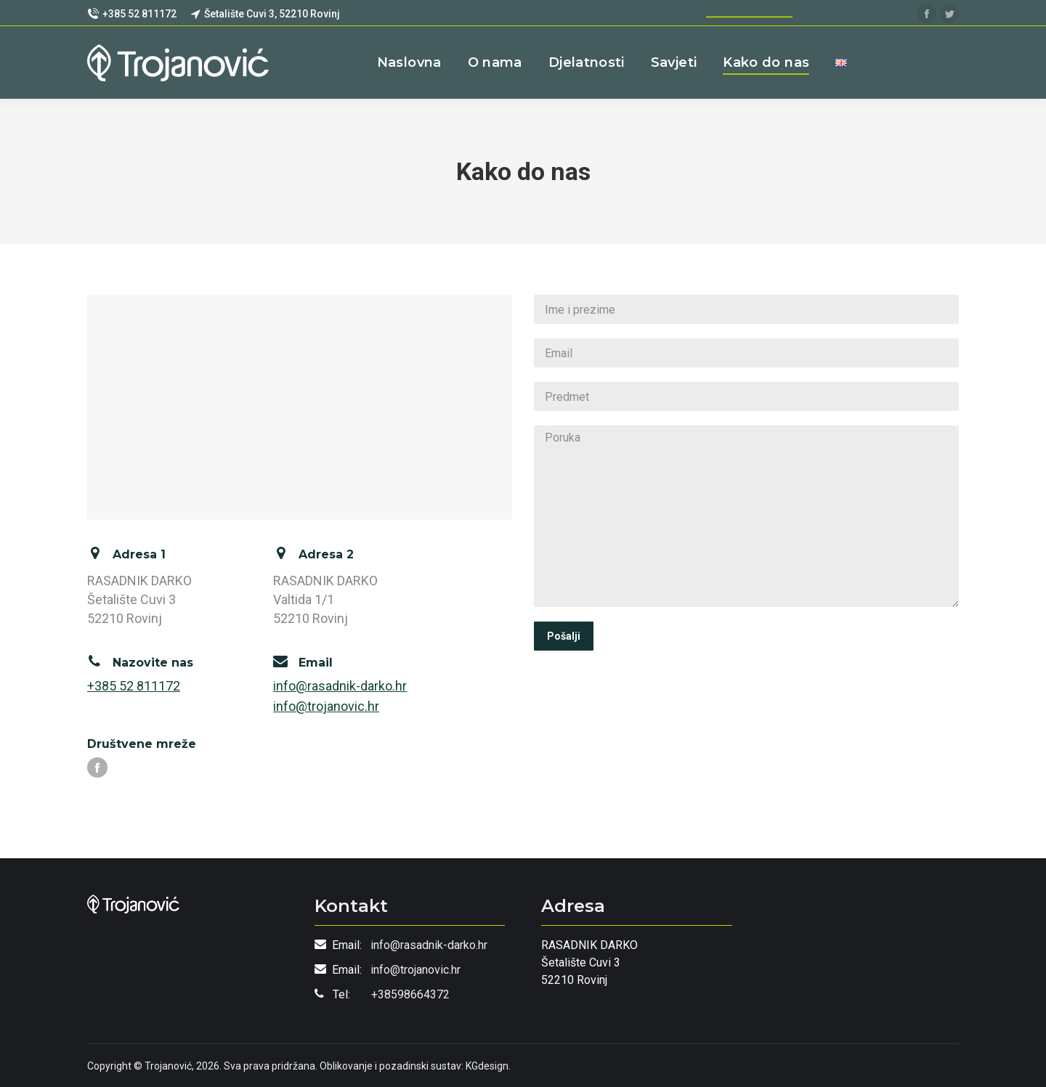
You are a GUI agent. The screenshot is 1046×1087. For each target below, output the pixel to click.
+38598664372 (410, 994)
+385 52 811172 (133, 685)
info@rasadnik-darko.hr (340, 685)
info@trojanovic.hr (326, 706)
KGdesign (487, 1066)
